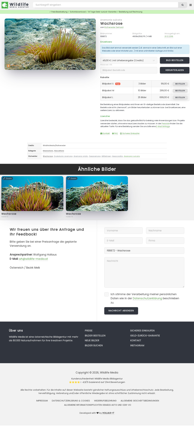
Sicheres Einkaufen (130, 133)
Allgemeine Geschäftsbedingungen (140, 400)
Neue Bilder (92, 340)
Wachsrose (111, 23)
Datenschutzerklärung (147, 298)
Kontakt (105, 133)
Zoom (88, 22)
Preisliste (165, 123)
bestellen (180, 84)
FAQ (115, 133)
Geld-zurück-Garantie (145, 335)
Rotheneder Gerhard (113, 27)
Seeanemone (94, 156)
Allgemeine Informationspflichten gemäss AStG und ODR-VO (97, 404)
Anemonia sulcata (111, 19)
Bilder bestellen (95, 335)
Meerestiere (48, 151)
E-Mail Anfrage (163, 126)
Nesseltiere (59, 151)
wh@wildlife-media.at (33, 259)
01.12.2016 (169, 36)
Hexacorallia (117, 156)
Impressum (42, 400)
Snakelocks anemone (63, 156)
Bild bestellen (174, 60)
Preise (88, 330)
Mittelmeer (106, 156)
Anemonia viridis (81, 156)
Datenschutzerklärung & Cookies (71, 400)
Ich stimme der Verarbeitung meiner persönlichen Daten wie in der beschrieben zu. (145, 298)
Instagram (137, 345)
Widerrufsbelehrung (105, 400)
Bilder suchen (94, 345)
